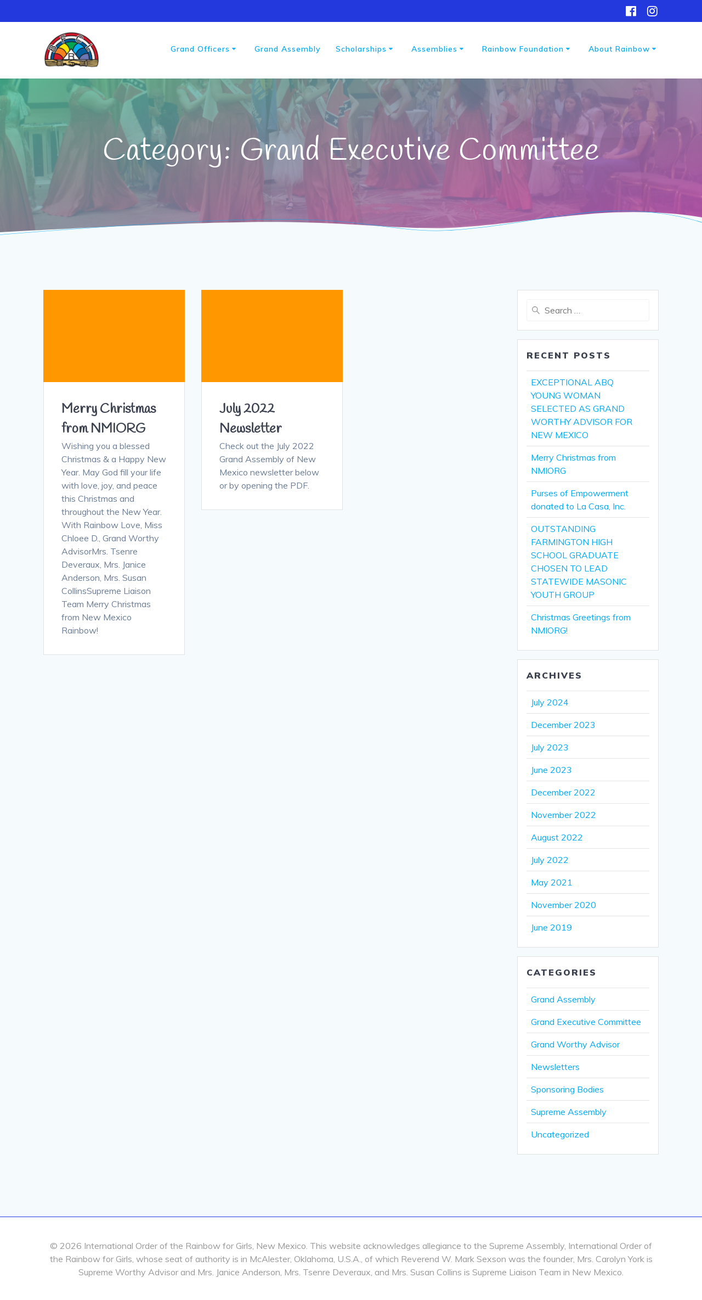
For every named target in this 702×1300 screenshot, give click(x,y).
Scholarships (361, 49)
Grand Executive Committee (586, 1021)
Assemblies (434, 49)
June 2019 (551, 927)
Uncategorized (560, 1134)
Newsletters (555, 1066)
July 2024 (550, 702)
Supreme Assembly (569, 1111)
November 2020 (563, 904)
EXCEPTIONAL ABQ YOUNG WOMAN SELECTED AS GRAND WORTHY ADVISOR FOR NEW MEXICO (581, 408)
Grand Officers (200, 49)
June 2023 (551, 769)
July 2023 (550, 747)
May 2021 (552, 882)
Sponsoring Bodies (567, 1089)
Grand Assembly (287, 49)
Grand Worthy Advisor (575, 1044)
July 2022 (550, 859)
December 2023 (563, 724)
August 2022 (557, 837)
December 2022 (563, 792)
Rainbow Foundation (523, 49)
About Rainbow (619, 49)
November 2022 (563, 814)
